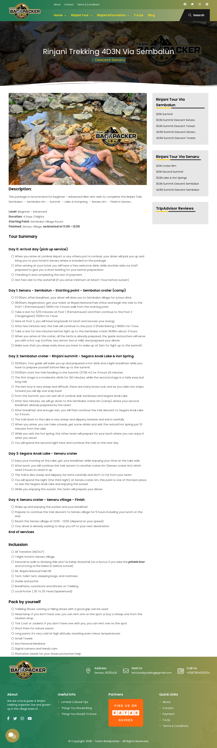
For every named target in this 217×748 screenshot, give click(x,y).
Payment (168, 714)
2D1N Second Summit (169, 172)
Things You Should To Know (79, 714)
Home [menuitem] (58, 15)
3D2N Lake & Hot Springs (171, 178)
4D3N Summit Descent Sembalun (177, 190)
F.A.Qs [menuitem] (138, 15)
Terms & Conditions (88, 4)
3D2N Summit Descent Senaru (175, 120)
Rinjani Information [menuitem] (111, 15)
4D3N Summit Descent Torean (175, 138)
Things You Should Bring (76, 708)
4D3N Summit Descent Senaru (175, 132)
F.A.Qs (166, 720)
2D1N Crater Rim (166, 166)
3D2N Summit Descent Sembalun (177, 184)
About (57, 4)
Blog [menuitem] (151, 15)
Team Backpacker (107, 741)
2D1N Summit (164, 114)
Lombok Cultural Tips (74, 702)
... (41, 709)
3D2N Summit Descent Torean (175, 126)
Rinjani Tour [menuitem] (80, 15)
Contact (69, 4)
